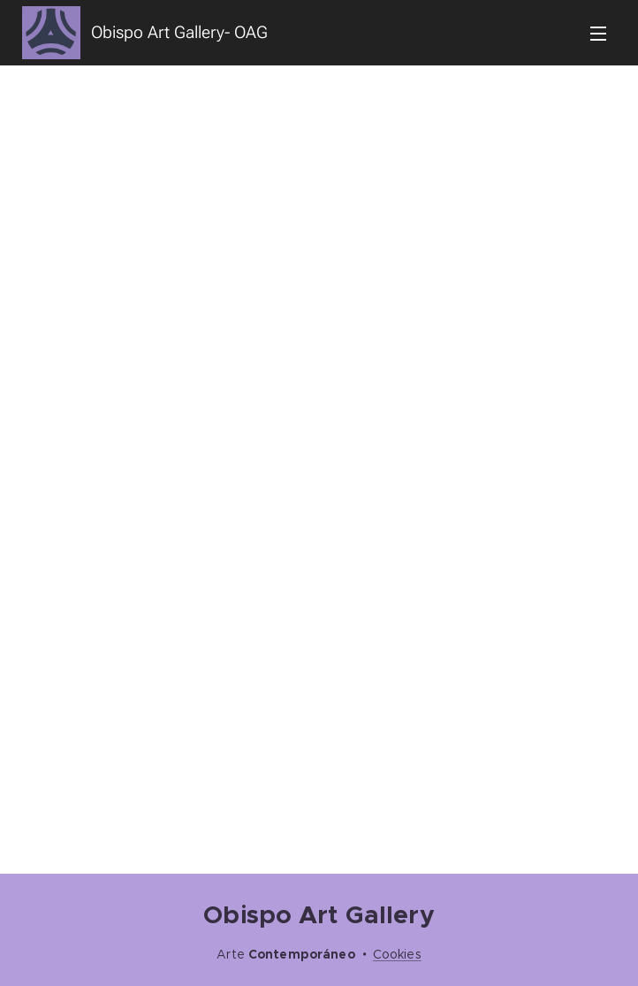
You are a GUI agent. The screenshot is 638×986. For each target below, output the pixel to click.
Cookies (397, 954)
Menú (598, 33)
